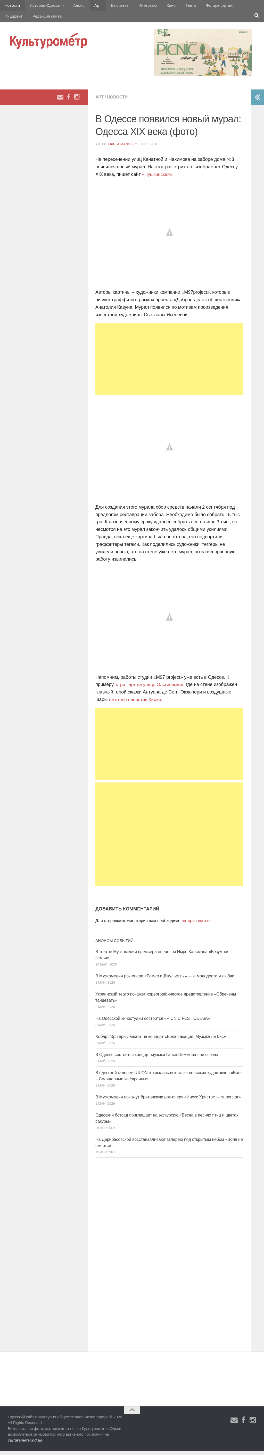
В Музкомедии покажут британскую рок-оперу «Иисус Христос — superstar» (168, 1101)
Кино (159, 6)
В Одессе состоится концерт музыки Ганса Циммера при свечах (156, 1059)
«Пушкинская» (157, 178)
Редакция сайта (19, 19)
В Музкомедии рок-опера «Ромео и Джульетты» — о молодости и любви (164, 980)
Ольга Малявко (123, 148)
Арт (92, 6)
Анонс (75, 6)
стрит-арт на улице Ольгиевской (150, 688)
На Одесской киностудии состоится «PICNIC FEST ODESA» (152, 1022)
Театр (176, 6)
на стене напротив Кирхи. (136, 703)
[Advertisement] (169, 363)
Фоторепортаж (203, 6)
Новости (12, 6)
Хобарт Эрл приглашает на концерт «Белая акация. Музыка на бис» (160, 1040)
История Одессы (43, 6)
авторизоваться (196, 925)
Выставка (112, 6)
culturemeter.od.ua (25, 1444)
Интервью (137, 6)
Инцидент (233, 6)
